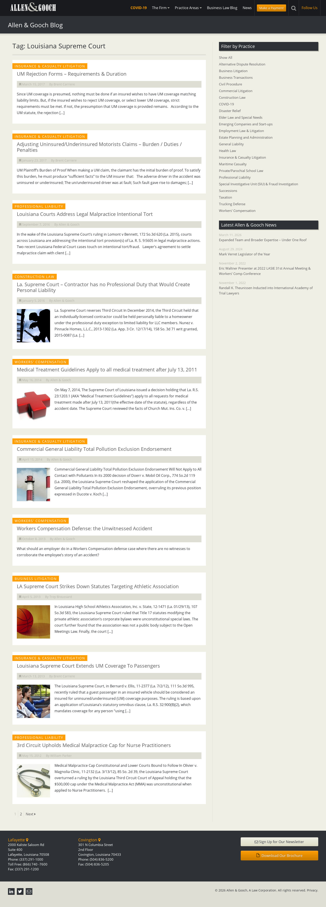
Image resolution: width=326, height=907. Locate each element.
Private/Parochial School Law (241, 170)
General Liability (231, 144)
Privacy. (312, 890)
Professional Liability (235, 177)
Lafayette (18, 839)
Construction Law (232, 97)
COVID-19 (139, 7)
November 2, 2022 (268, 268)
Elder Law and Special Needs (240, 117)
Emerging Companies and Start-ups (246, 124)
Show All (225, 57)
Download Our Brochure (279, 855)
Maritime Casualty (233, 164)
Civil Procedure (230, 84)
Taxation (225, 197)
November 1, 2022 (268, 288)
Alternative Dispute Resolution (242, 64)
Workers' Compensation (237, 210)
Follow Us (310, 7)
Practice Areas (188, 7)
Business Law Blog (222, 7)
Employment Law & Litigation (241, 130)
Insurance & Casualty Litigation (242, 157)
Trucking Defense (232, 204)
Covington (89, 839)
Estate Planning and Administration (246, 137)
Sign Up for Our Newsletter (279, 841)
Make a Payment (271, 8)
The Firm (161, 7)
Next (31, 814)
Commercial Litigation (235, 91)
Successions (228, 190)
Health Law (227, 150)
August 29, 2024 (268, 252)
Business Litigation (233, 71)
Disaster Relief (230, 110)
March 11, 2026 (268, 238)
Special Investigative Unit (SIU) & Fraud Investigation (258, 184)
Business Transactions (236, 77)
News (247, 7)
